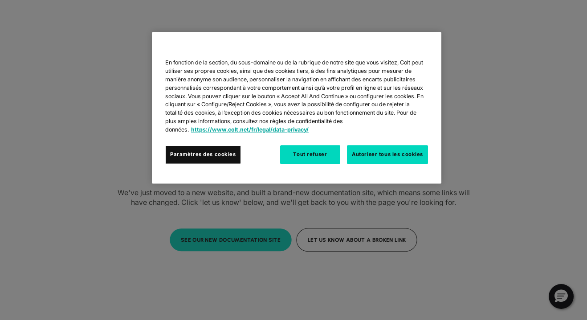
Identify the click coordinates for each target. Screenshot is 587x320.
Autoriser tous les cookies (387, 154)
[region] (296, 108)
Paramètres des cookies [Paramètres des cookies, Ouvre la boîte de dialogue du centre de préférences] (203, 154)
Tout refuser (310, 154)
